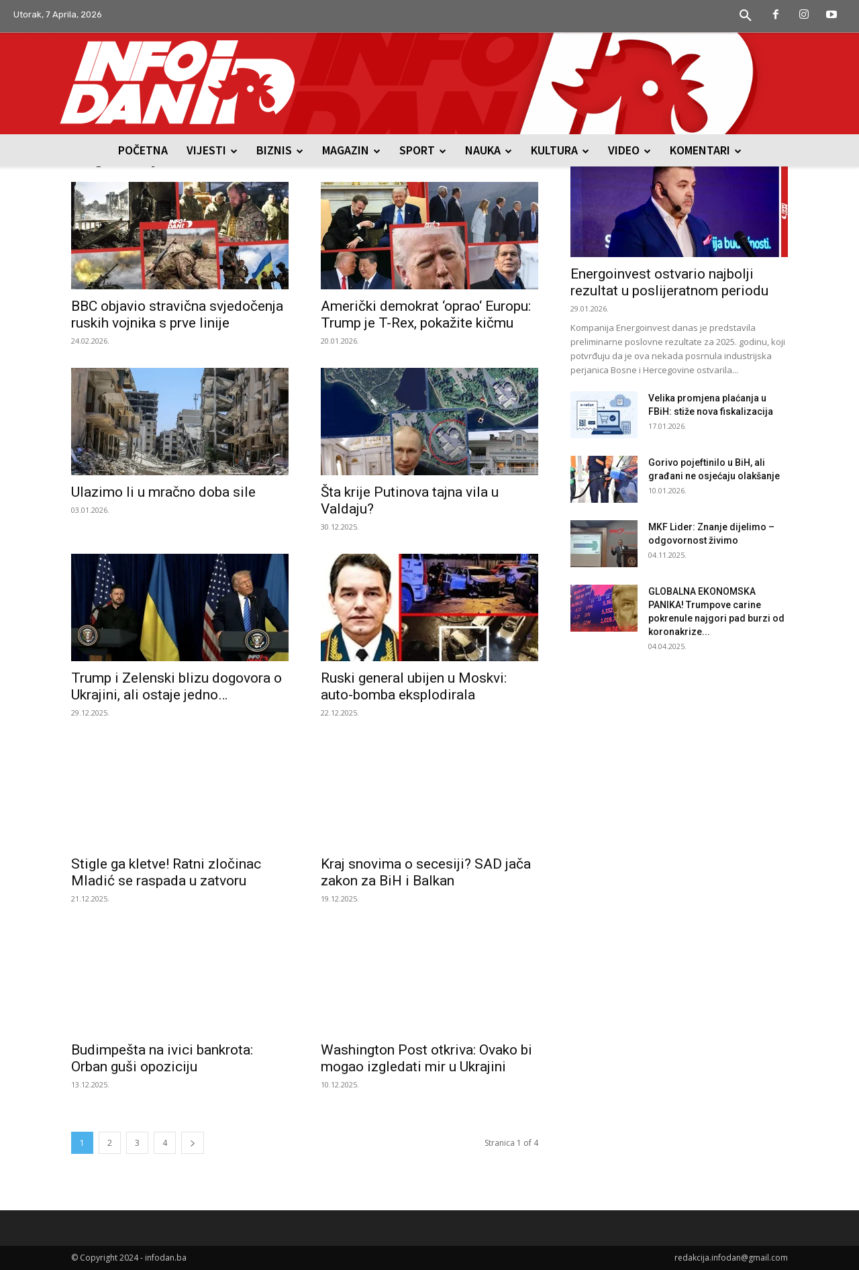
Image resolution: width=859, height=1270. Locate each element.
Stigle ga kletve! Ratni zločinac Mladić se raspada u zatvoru (166, 872)
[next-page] (192, 1143)
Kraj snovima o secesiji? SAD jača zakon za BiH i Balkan (426, 872)
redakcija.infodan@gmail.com (731, 1257)
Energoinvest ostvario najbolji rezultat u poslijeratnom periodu (669, 282)
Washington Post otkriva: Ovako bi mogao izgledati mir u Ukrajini (426, 1058)
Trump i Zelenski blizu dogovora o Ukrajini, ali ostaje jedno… (176, 686)
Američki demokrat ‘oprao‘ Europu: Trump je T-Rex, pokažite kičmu (426, 314)
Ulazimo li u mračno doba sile (163, 492)
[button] (745, 16)
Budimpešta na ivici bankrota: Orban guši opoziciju (162, 1058)
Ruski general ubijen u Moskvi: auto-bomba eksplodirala (414, 686)
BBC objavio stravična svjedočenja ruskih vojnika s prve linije (177, 314)
